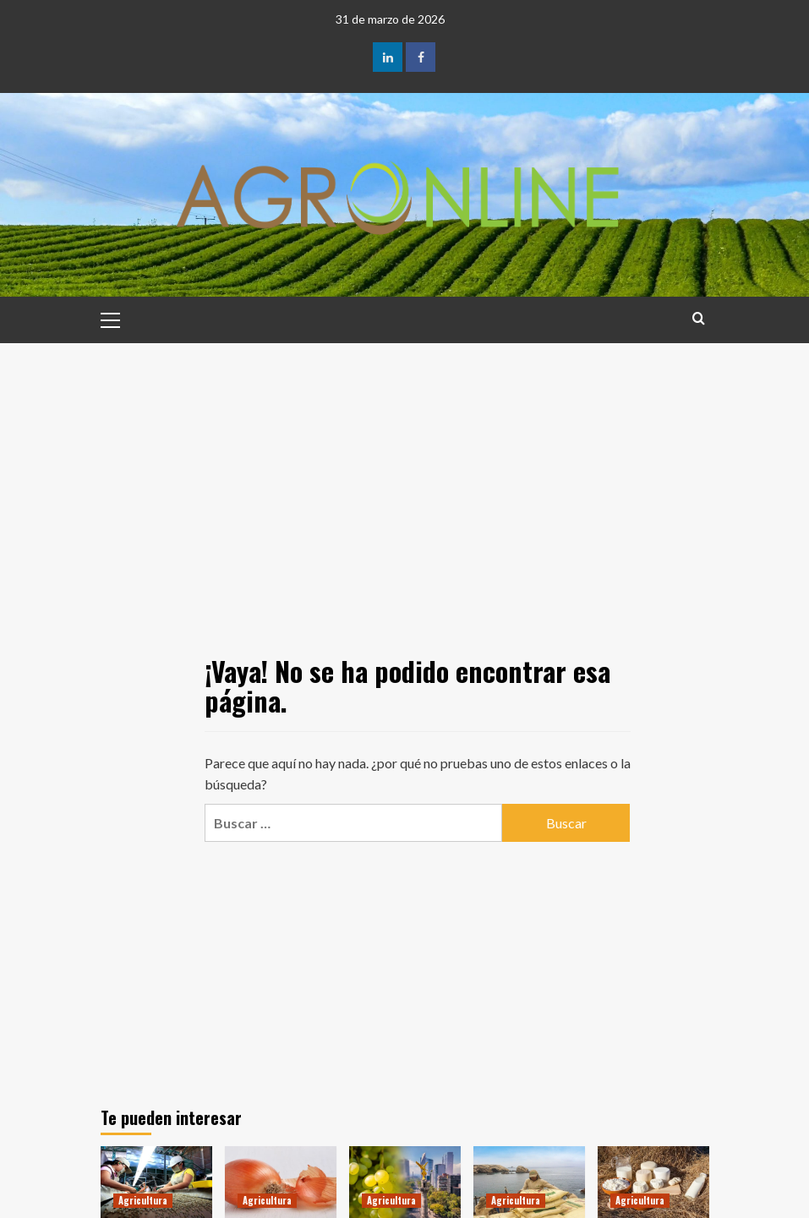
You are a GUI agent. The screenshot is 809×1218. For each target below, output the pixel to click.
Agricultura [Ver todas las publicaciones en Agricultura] (142, 1200)
